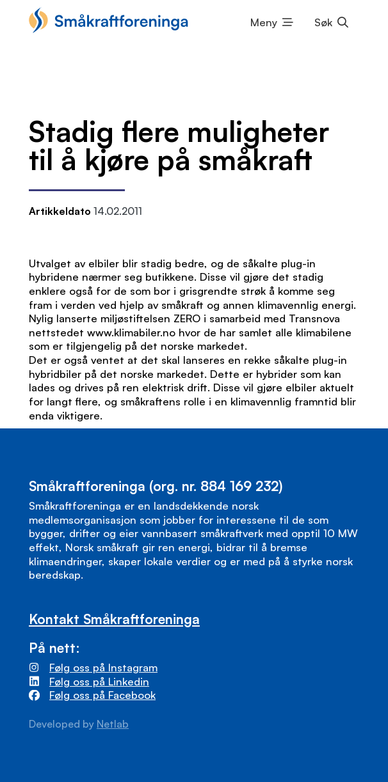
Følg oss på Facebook (102, 694)
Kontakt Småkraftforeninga (114, 619)
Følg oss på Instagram (103, 667)
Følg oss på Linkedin (99, 681)
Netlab (113, 723)
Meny (263, 22)
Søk (323, 22)
